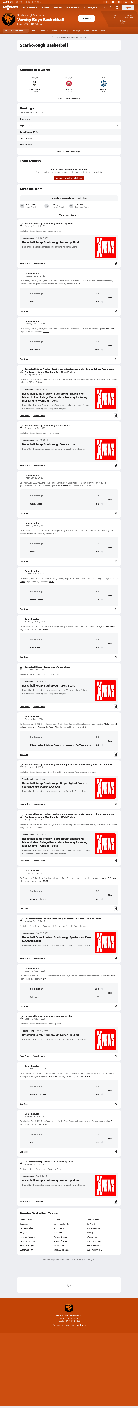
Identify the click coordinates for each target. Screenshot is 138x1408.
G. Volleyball (90, 7)
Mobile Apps (75, 1362)
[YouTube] (113, 2)
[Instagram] (119, 2)
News (94, 30)
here (85, 198)
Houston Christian (27, 1241)
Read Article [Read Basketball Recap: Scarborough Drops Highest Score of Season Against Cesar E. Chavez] (25, 804)
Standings (64, 30)
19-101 (46, 331)
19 (97, 341)
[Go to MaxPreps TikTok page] (49, 1355)
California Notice (77, 1371)
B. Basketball (30, 7)
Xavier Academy (94, 1241)
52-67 (45, 881)
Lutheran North (26, 1249)
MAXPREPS (8, 2)
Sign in (128, 7)
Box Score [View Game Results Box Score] (24, 311)
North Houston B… (62, 1224)
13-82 (78, 283)
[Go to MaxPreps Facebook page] (88, 1355)
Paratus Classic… (61, 1237)
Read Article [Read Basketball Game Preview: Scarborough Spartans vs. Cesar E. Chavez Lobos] (25, 958)
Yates (50, 283)
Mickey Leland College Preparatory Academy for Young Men (56, 745)
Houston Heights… (28, 1245)
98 (97, 503)
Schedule (44, 30)
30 (97, 543)
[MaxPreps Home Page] (53, 37)
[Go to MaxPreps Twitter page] (79, 1355)
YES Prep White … (94, 1249)
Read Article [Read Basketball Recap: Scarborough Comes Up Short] (25, 263)
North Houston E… (62, 1228)
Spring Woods (93, 1219)
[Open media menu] (117, 7)
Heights (23, 1232)
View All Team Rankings (69, 151)
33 (97, 639)
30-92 (57, 533)
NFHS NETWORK (33, 2)
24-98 (94, 485)
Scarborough (32, 293)
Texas (22, 119)
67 (97, 899)
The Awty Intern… (94, 1228)
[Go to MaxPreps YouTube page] (59, 1355)
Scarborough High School (69, 1310)
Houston (23, 138)
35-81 (85, 727)
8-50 (45, 1124)
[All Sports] (103, 7)
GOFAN (19, 2)
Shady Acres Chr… (61, 1249)
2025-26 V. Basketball (15, 30)
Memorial (58, 1219)
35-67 (87, 1076)
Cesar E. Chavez (109, 878)
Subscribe (61, 1367)
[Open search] (110, 7)
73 (97, 599)
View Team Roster (69, 214)
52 (97, 891)
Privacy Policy (75, 1367)
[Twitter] (126, 2)
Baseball (58, 7)
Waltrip (90, 1232)
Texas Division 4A (27, 131)
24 (97, 495)
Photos (86, 30)
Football (45, 7)
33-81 (45, 629)
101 (97, 349)
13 (97, 293)
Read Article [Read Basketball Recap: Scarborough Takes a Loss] (25, 465)
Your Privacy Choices (69, 1375)
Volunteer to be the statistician (69, 178)
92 (97, 551)
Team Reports (28, 238)
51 (97, 591)
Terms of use (58, 1371)
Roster (54, 30)
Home (34, 30)
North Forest (32, 599)
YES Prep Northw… (95, 1245)
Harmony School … (28, 1228)
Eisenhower (25, 1224)
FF (97, 996)
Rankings (76, 30)
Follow (86, 18)
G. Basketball (73, 7)
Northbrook (58, 1232)
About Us (61, 1362)
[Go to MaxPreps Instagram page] (69, 1355)
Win (97, 988)
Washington (63, 485)
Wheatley (110, 328)
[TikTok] (106, 2)
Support (69, 1378)
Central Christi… (27, 1219)
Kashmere (110, 626)
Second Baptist (60, 1245)
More (103, 30)
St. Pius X (91, 1224)
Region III (24, 125)
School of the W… (61, 1241)
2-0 (44, 979)
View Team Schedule (69, 98)
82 (97, 301)
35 (97, 736)
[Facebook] (132, 2)
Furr (112, 1121)
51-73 (51, 581)
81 (97, 647)
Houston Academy (28, 1237)
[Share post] (116, 263)
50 (97, 1142)
